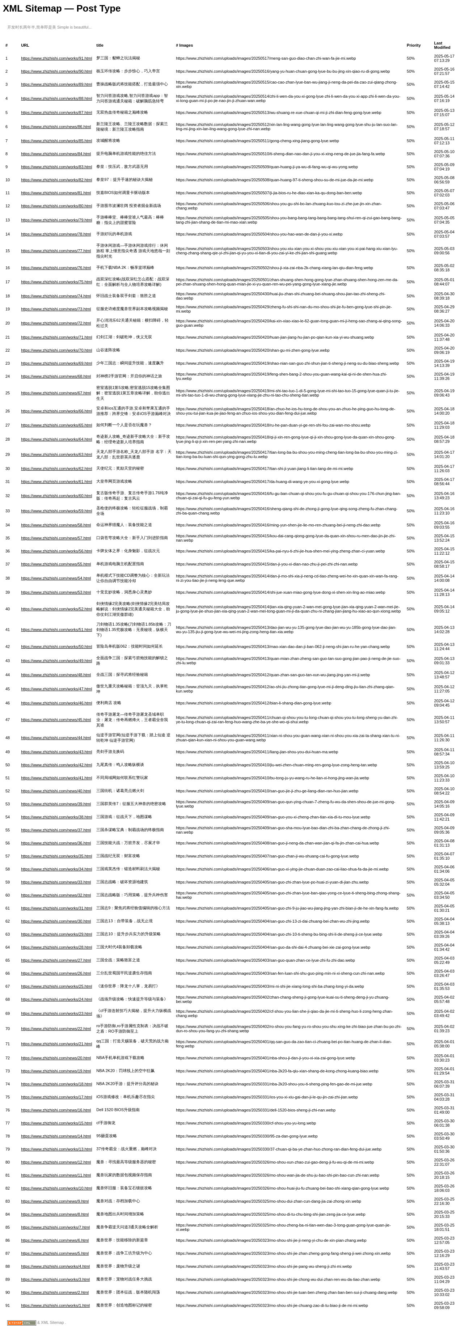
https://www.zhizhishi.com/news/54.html (56, 578)
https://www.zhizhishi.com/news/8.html (55, 1214)
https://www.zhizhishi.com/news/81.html (56, 193)
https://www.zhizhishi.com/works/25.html (56, 986)
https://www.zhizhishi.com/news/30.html (56, 921)
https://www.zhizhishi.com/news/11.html (56, 1175)
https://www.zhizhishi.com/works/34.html (56, 869)
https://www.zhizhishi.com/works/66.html (56, 411)
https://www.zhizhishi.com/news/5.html (55, 1253)
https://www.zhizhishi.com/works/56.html (56, 551)
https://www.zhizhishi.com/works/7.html (55, 1227)
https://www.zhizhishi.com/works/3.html (55, 1279)
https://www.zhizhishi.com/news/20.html (56, 1058)
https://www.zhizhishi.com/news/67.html (56, 393)
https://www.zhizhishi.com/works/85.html (56, 141)
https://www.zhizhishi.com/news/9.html (55, 1201)
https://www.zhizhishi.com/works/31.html (56, 908)
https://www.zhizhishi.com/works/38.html (56, 817)
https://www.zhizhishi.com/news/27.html (56, 960)
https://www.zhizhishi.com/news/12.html (56, 1162)
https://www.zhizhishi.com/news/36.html (56, 843)
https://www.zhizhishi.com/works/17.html (56, 1097)
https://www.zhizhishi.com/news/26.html (56, 973)
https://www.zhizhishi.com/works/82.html (56, 180)
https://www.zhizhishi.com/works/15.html (56, 1123)
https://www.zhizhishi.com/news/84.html (56, 154)
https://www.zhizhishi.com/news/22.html (56, 1028)
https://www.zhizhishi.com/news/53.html (56, 592)
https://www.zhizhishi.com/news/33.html (56, 882)
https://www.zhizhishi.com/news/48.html (56, 675)
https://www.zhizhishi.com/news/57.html (56, 538)
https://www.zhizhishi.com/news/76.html (56, 268)
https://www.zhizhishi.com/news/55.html (56, 564)
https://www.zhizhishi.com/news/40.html (56, 791)
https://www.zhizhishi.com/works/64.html (56, 439)
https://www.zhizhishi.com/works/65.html (56, 425)
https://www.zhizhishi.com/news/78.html (56, 234)
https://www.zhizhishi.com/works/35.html (56, 856)
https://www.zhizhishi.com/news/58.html (56, 525)
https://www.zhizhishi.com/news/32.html (56, 895)
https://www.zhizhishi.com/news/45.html (56, 719)
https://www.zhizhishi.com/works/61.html (56, 481)
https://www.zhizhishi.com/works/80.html (56, 206)
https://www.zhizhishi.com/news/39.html (56, 804)
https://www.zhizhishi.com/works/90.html (56, 71)
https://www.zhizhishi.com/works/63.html (56, 454)
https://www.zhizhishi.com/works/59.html (56, 511)
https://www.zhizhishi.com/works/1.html (55, 1305)
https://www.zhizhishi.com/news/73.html (56, 309)
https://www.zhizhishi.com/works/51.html (56, 629)
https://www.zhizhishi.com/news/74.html (56, 296)
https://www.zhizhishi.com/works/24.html (56, 999)
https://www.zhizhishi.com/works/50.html (56, 646)
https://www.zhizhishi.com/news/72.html (56, 323)
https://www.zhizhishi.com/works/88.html (56, 98)
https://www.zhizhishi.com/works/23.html (56, 1013)
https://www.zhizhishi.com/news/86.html (56, 126)
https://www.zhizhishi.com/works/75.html (56, 282)
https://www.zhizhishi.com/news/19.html (56, 1071)
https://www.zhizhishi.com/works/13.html (56, 1149)
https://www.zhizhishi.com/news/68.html (56, 376)
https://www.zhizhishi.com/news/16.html (56, 1110)
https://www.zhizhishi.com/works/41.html (56, 778)
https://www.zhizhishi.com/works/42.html (56, 765)
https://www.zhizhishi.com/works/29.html (56, 934)
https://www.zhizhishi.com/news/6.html (55, 1240)
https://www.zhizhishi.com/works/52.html (56, 609)
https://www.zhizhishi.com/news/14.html (56, 1136)
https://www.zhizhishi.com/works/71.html (56, 337)
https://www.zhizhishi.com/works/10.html (56, 1188)
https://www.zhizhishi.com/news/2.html (55, 1292)
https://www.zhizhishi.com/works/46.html (56, 703)
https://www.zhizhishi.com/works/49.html (56, 660)
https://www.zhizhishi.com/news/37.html (56, 830)
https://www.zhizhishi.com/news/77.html (56, 251)
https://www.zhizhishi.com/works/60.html (56, 496)
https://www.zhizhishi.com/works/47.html (56, 689)
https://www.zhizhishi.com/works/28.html (56, 947)
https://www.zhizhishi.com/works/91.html (56, 58)
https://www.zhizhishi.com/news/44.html (56, 738)
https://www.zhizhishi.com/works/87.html (56, 112)
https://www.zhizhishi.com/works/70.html (56, 350)
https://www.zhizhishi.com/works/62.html (56, 468)
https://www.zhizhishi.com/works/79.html (56, 220)
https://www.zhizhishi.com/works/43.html (56, 752)
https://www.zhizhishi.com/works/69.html (56, 363)
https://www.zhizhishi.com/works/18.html (56, 1084)
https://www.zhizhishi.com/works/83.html (56, 167)
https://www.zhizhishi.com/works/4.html (55, 1266)
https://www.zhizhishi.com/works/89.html (56, 84)
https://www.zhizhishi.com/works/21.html (56, 1044)
